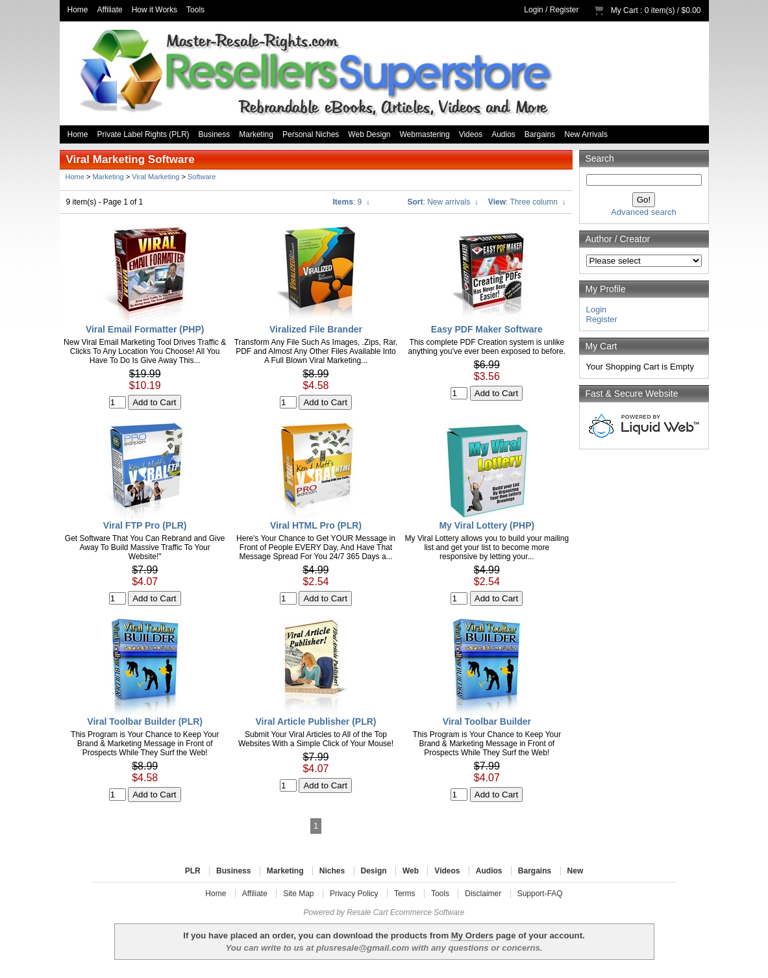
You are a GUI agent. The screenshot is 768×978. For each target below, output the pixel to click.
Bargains (540, 134)
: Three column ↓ (527, 202)
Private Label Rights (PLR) (143, 134)
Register (564, 9)
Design (374, 870)
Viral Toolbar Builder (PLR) (145, 721)
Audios (503, 134)
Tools (195, 9)
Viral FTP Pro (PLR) (145, 525)
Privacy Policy (354, 893)
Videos (470, 134)
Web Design (369, 134)
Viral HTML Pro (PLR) (316, 525)
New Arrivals (586, 134)
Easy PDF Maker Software (487, 329)
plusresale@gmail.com (362, 948)
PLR (193, 870)
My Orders (472, 935)
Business (214, 134)
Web (411, 870)
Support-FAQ (540, 893)
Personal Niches (310, 134)
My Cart (624, 10)
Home (78, 9)
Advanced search (643, 212)
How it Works (154, 9)
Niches (332, 870)
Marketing (256, 134)
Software (202, 177)
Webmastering (425, 134)
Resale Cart (367, 912)
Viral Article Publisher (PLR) (316, 721)
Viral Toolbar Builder (487, 721)
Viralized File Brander (315, 329)
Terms (404, 893)
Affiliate (110, 9)
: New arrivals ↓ (443, 202)
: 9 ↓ (351, 202)
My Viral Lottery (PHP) (486, 525)
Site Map (298, 893)
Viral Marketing (155, 177)
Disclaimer (483, 893)
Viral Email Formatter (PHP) (145, 329)
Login (533, 9)
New (575, 870)
